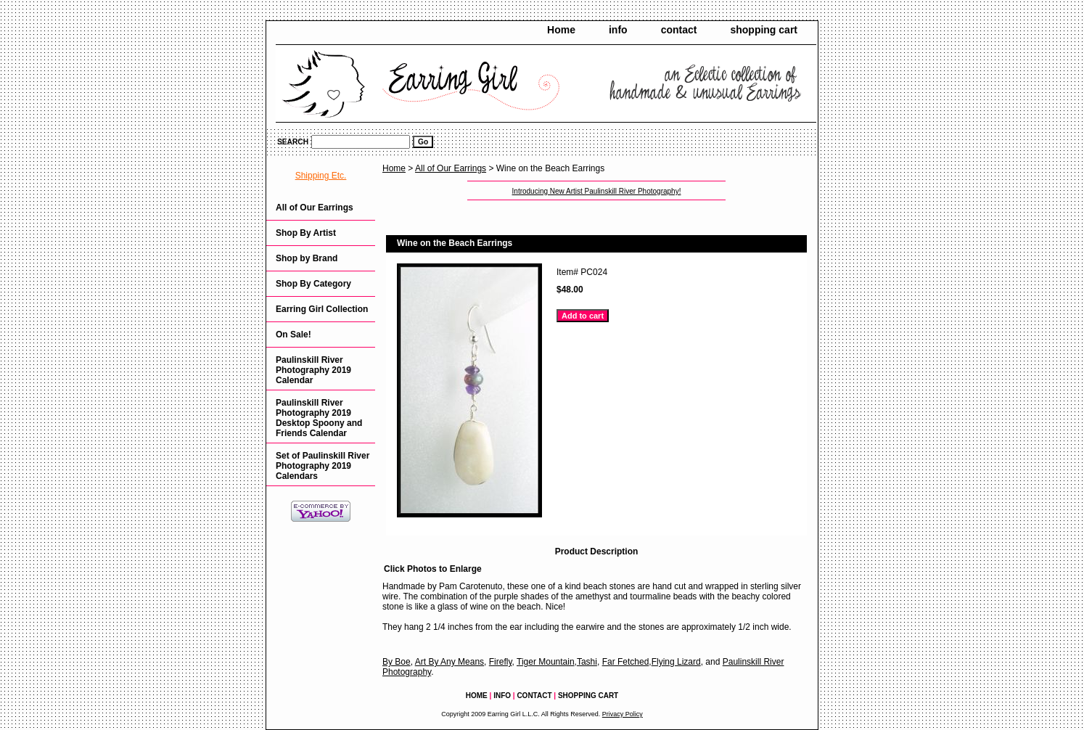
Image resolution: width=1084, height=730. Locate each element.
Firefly (500, 662)
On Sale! (293, 334)
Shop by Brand (306, 258)
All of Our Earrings (450, 168)
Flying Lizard (676, 662)
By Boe (396, 662)
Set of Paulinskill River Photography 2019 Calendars (322, 466)
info (618, 30)
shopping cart (763, 30)
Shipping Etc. (321, 176)
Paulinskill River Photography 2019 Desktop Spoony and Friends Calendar (319, 418)
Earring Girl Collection (322, 309)
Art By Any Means (449, 662)
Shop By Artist (306, 233)
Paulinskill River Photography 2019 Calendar (313, 370)
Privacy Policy (622, 714)
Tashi (587, 662)
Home (561, 30)
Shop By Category (313, 284)
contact (679, 30)
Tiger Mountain (546, 662)
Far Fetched (625, 662)
